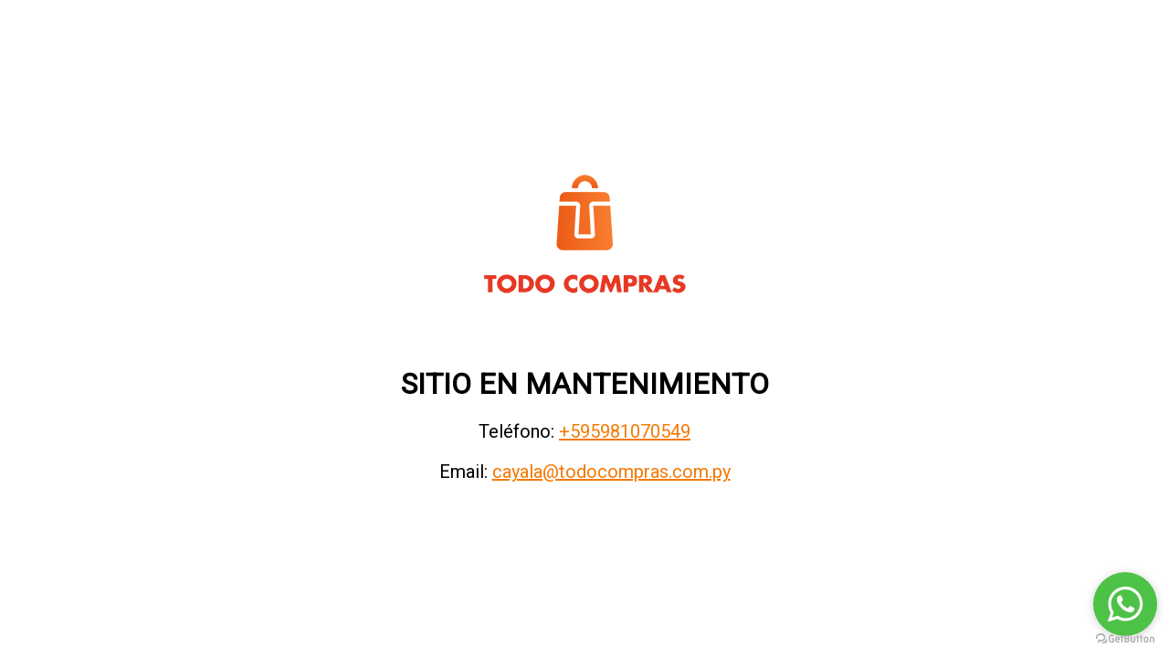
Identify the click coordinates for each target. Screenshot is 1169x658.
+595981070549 (624, 431)
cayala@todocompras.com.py (611, 472)
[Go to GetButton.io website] (1125, 639)
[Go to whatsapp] (1125, 604)
